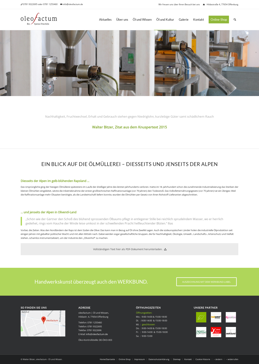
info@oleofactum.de (73, 4)
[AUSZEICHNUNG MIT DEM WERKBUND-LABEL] (206, 281)
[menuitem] (105, 19)
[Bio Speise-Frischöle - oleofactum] (39, 19)
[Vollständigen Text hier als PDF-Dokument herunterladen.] (129, 249)
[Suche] (234, 19)
